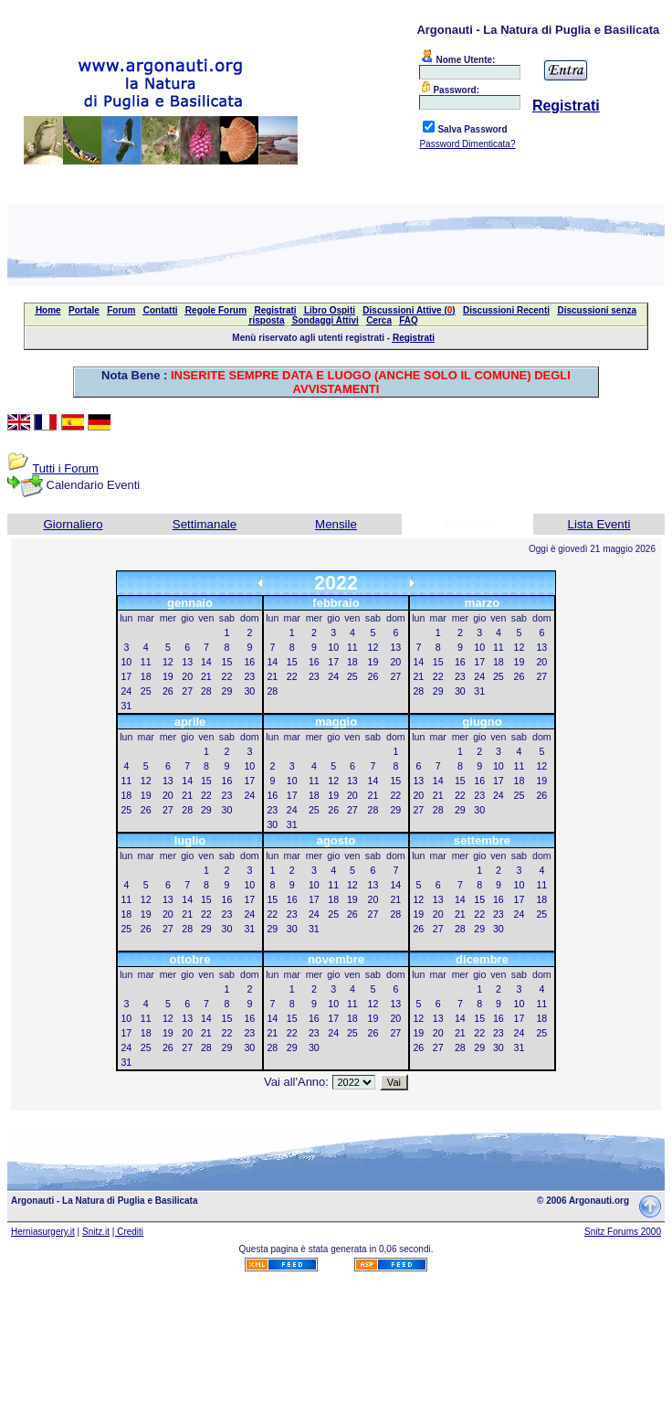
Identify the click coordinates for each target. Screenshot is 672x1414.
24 (126, 691)
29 (227, 691)
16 (249, 661)
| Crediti (127, 1232)
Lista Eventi (599, 524)
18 (146, 676)
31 (126, 705)
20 (187, 676)
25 (146, 691)
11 (146, 661)
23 (249, 676)
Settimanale (204, 524)
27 (187, 691)
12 (168, 661)
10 (126, 661)
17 (126, 676)
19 (168, 676)
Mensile (336, 524)
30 (249, 691)
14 (206, 661)
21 (206, 676)
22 (227, 676)
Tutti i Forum (65, 468)
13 (187, 661)
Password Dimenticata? (467, 144)
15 (227, 661)
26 (168, 691)
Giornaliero (72, 524)
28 (206, 691)
